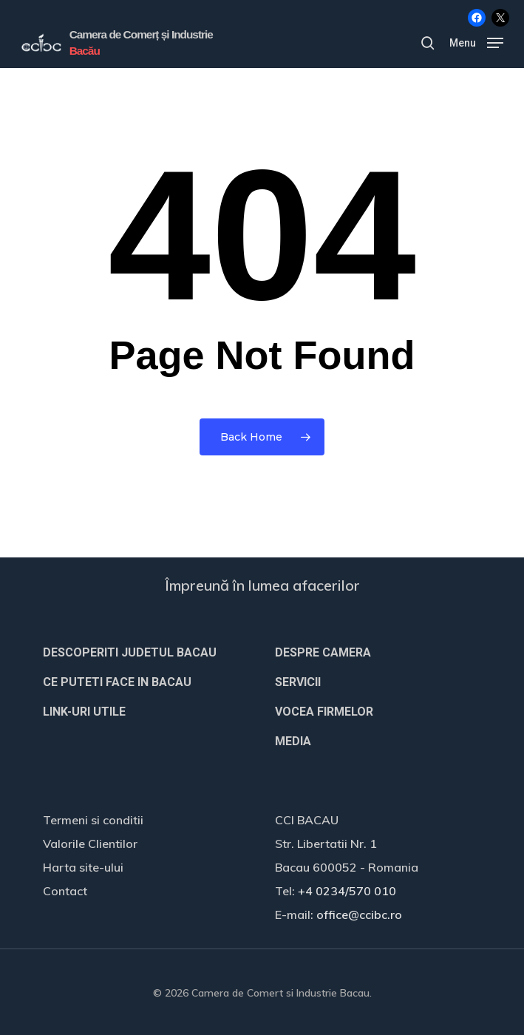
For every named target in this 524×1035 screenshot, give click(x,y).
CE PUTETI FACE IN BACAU (117, 682)
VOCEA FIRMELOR (324, 712)
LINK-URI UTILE (84, 712)
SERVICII (298, 682)
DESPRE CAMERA (323, 652)
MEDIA (293, 741)
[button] (476, 41)
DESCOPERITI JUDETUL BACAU (130, 652)
